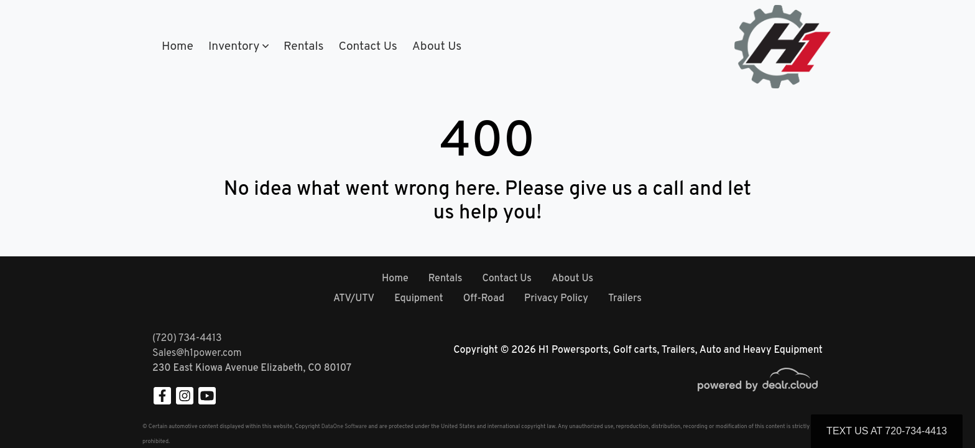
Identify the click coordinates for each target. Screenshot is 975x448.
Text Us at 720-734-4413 (886, 431)
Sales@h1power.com (196, 353)
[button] (238, 47)
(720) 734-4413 (187, 338)
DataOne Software (344, 426)
